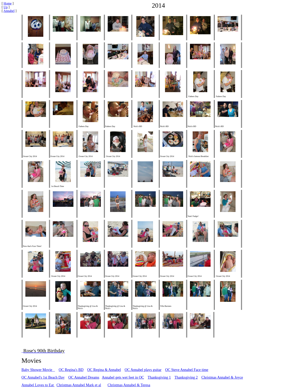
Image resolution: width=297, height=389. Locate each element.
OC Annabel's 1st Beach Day (43, 377)
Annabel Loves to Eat (38, 385)
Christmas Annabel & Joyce (222, 377)
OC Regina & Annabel (104, 370)
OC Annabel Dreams (83, 377)
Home (8, 3)
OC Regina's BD (71, 370)
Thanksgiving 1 (159, 377)
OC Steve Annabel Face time (186, 370)
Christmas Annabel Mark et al (79, 385)
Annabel (8, 11)
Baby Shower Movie (38, 370)
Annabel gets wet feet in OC (123, 377)
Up (6, 7)
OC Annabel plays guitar (143, 370)
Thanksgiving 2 (186, 377)
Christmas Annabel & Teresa (128, 385)
